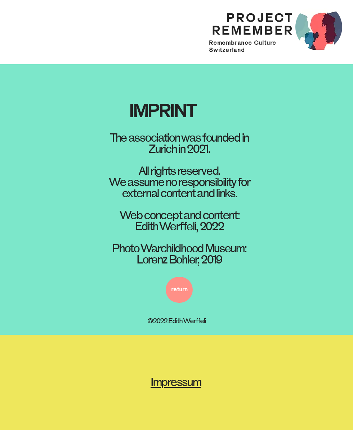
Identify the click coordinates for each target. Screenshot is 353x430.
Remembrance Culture (242, 43)
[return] (179, 290)
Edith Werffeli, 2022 (179, 226)
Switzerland (227, 50)
